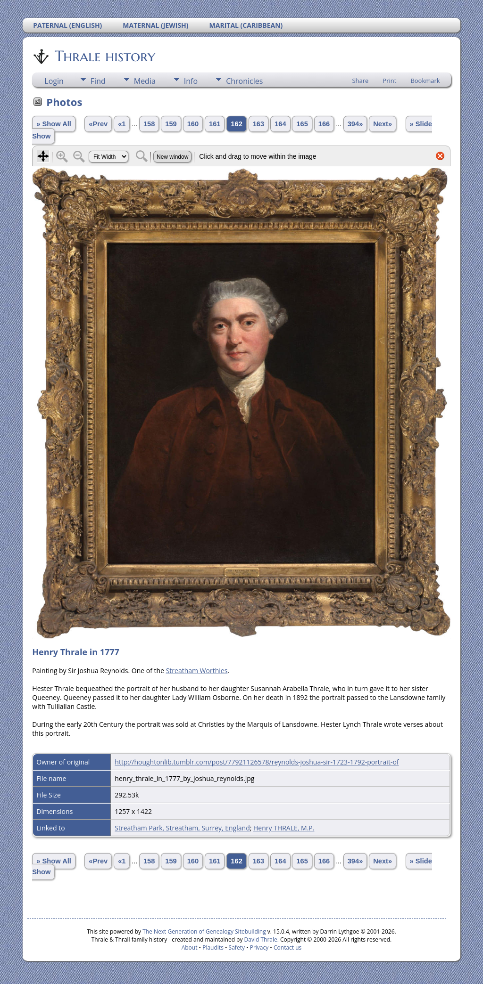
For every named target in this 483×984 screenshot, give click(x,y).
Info (191, 81)
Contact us (287, 947)
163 (258, 124)
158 (149, 124)
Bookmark (425, 80)
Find (98, 81)
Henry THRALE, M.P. (283, 827)
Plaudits (213, 947)
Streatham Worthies (197, 670)
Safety (237, 947)
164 (280, 124)
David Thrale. (260, 939)
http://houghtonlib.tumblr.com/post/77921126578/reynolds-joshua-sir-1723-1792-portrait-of (257, 761)
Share (360, 80)
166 (324, 124)
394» (355, 124)
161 (214, 124)
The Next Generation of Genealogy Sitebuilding (204, 931)
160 (193, 124)
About (190, 947)
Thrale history (104, 56)
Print (389, 80)
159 (170, 124)
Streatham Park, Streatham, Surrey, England (182, 827)
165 (302, 124)
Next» (382, 124)
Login (54, 81)
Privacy (259, 947)
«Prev (98, 124)
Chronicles (244, 81)
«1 (121, 124)
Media (145, 81)
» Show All (53, 124)
